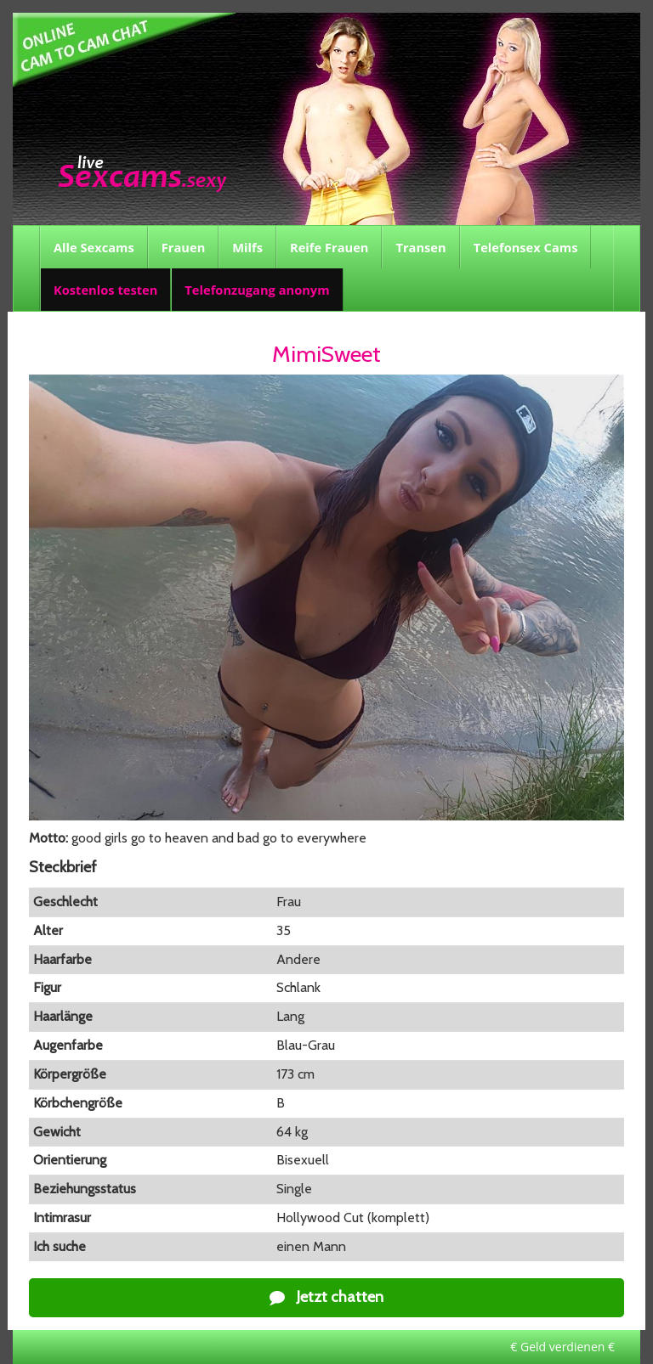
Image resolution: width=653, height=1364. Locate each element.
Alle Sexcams (94, 247)
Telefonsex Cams (526, 247)
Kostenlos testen (105, 289)
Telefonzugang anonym (257, 289)
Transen (420, 247)
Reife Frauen (329, 247)
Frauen (183, 247)
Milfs (247, 247)
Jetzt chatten (326, 1297)
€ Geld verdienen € (562, 1347)
